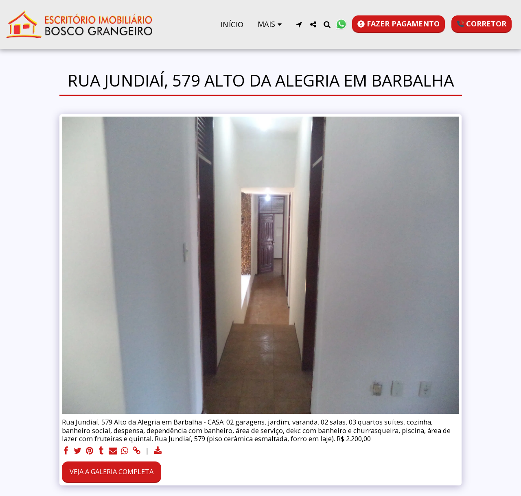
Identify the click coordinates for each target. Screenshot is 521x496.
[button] (299, 24)
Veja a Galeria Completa (111, 471)
